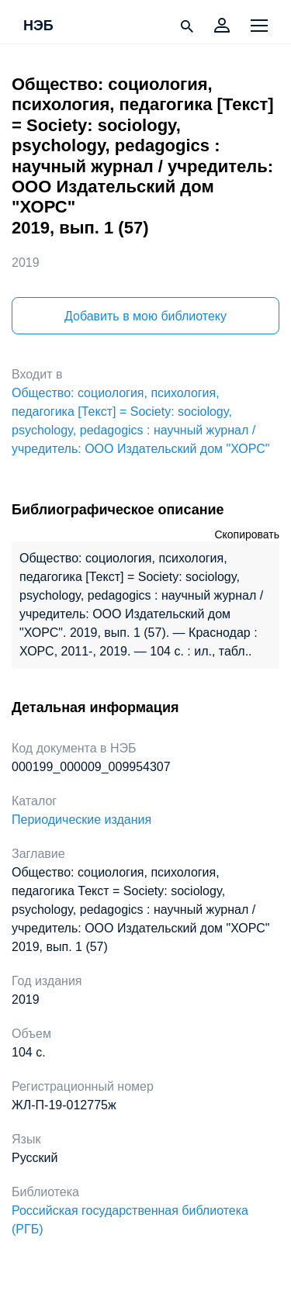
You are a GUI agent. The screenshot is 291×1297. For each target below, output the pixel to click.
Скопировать (246, 534)
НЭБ (38, 26)
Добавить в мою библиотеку (145, 316)
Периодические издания (81, 819)
